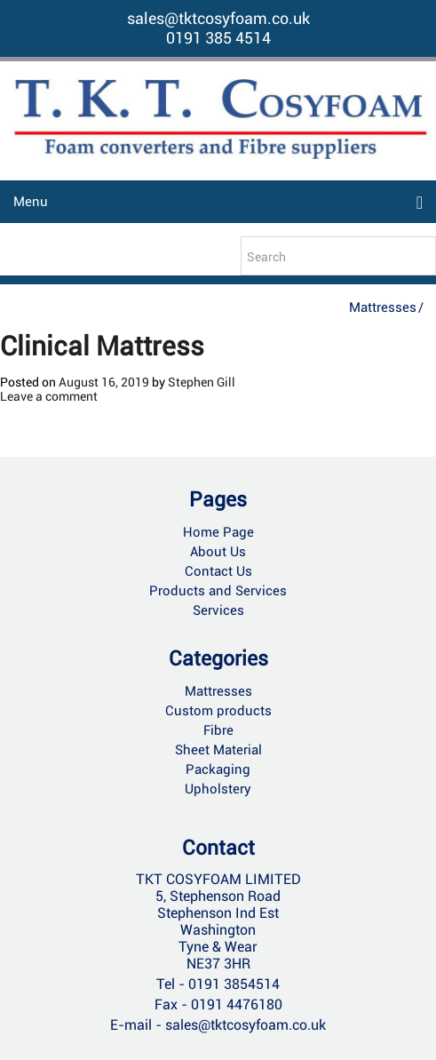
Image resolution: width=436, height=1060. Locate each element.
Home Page (218, 532)
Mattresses (382, 307)
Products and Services (218, 591)
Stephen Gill (201, 382)
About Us (218, 552)
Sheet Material (218, 750)
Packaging (218, 769)
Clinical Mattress (102, 346)
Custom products (218, 711)
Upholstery (218, 789)
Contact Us (218, 571)
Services (218, 610)
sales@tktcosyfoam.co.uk (218, 18)
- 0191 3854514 (229, 984)
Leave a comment (49, 396)
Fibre (218, 730)
